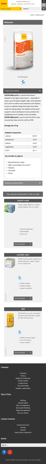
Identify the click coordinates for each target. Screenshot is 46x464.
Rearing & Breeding (23, 408)
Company (23, 373)
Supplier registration (23, 388)
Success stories (23, 413)
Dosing (23, 427)
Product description (12, 91)
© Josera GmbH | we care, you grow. (16, 460)
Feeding (23, 400)
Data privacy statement (23, 432)
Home (32, 15)
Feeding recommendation (14, 183)
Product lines (23, 383)
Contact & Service (23, 425)
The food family (23, 386)
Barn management (23, 405)
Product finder (11, 9)
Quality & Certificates (23, 378)
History (23, 376)
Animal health (23, 403)
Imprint (23, 430)
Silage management (23, 410)
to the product (23, 244)
